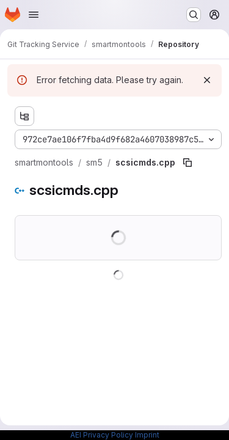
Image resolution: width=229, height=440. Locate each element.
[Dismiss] (207, 80)
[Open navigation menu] (33, 14)
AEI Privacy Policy (101, 434)
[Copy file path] (187, 162)
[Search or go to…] (193, 14)
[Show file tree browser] (24, 116)
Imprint (147, 434)
